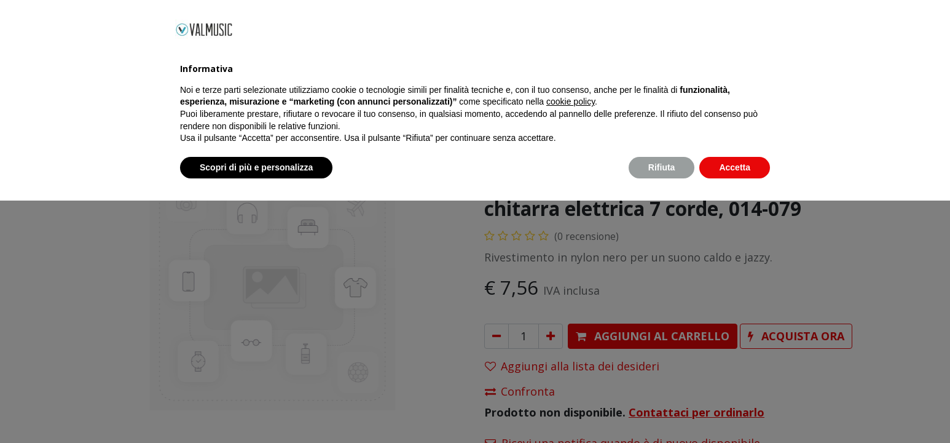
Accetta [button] (734, 409)
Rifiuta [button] (661, 409)
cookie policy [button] (570, 344)
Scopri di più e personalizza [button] (256, 409)
